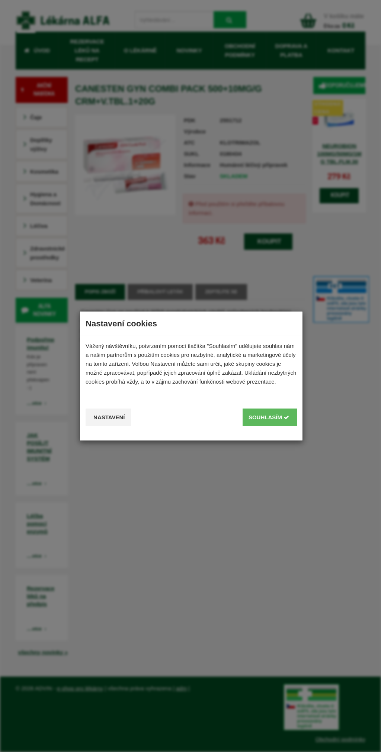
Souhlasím (269, 417)
